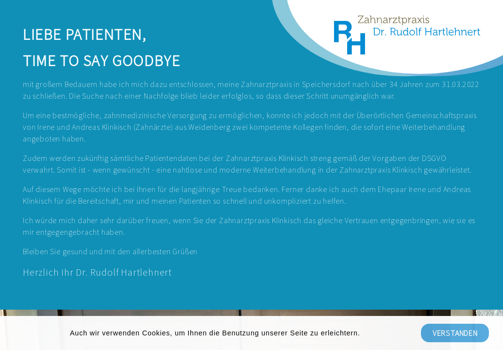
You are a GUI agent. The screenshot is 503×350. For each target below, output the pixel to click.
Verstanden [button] (455, 333)
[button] (363, 333)
